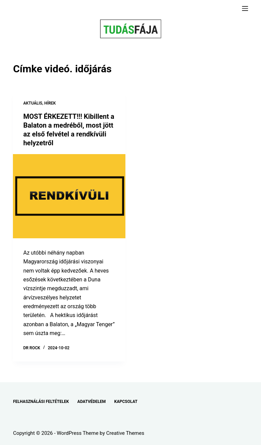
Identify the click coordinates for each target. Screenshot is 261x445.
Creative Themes (125, 433)
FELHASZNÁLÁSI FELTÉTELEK (41, 401)
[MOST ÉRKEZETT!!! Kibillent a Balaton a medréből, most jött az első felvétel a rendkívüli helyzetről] (69, 196)
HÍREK (50, 103)
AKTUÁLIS (32, 103)
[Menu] (245, 8)
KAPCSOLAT (125, 401)
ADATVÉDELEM (91, 401)
